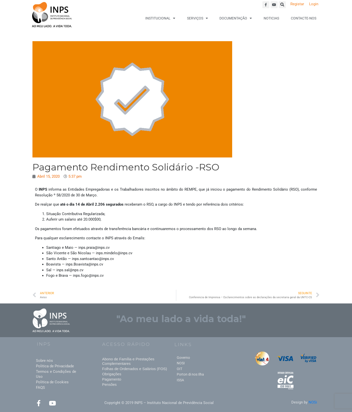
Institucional (160, 18)
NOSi (313, 402)
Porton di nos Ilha (190, 374)
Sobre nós (44, 360)
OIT (179, 369)
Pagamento (111, 379)
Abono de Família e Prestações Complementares (128, 361)
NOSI (181, 363)
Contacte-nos (303, 18)
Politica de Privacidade (55, 366)
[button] (282, 4)
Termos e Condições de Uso (56, 374)
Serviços (197, 18)
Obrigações (111, 374)
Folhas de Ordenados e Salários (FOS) (134, 369)
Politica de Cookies (52, 382)
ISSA (180, 380)
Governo (183, 358)
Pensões (109, 384)
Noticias (271, 18)
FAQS (40, 387)
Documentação (235, 18)
